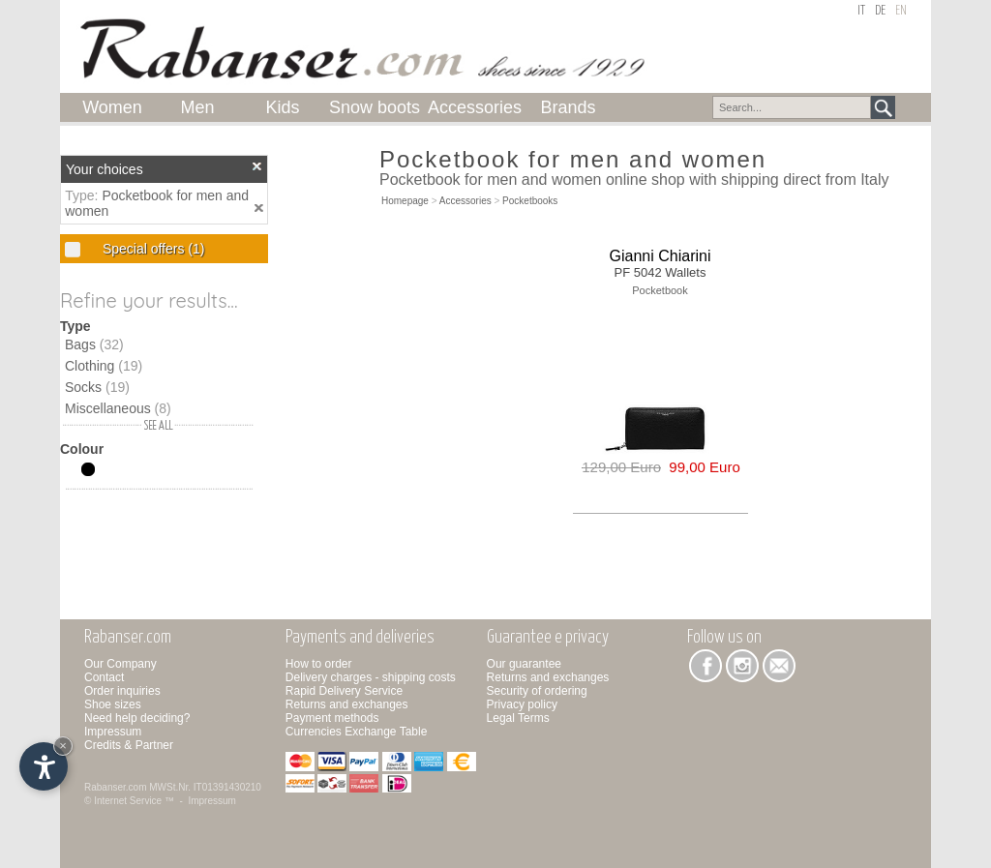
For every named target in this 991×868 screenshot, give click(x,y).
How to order (318, 664)
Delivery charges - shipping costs (370, 677)
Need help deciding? (137, 718)
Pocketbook (659, 290)
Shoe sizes (112, 704)
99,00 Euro (700, 467)
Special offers (151, 248)
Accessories (465, 200)
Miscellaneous (118, 408)
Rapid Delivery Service (344, 691)
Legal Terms (518, 718)
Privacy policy (522, 704)
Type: (83, 195)
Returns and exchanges (346, 704)
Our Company (120, 664)
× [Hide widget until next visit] (63, 745)
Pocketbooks (529, 200)
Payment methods (332, 718)
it (861, 11)
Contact (104, 677)
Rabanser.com (115, 787)
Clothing (103, 366)
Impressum (112, 731)
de (880, 11)
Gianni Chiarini (660, 256)
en (901, 11)
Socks (97, 387)
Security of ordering (537, 691)
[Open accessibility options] (43, 766)
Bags (94, 344)
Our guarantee (524, 664)
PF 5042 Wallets (660, 272)
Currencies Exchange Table (356, 731)
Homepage (405, 200)
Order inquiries (122, 691)
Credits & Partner (128, 745)
